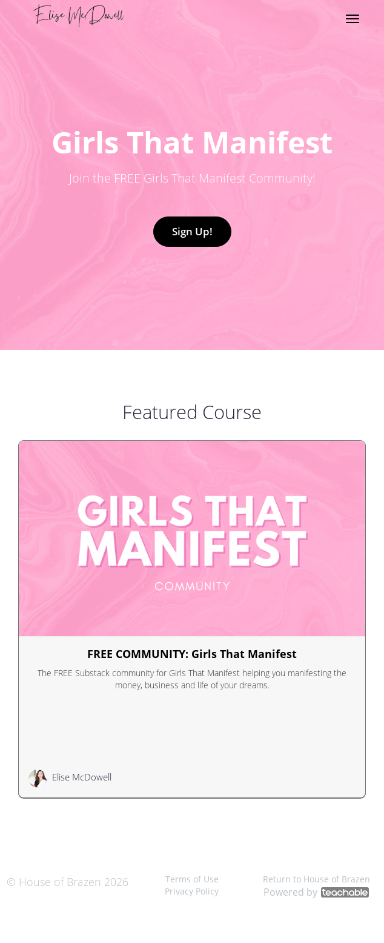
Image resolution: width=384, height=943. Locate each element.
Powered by (316, 892)
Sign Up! (192, 231)
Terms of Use (192, 879)
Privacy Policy (192, 891)
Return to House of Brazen (316, 879)
